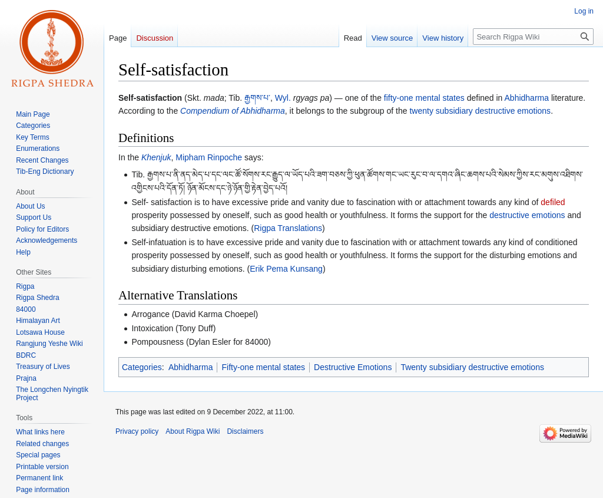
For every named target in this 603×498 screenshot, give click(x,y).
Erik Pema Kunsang (286, 268)
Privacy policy (136, 431)
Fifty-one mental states (263, 367)
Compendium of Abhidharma (232, 111)
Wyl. (283, 98)
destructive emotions (527, 215)
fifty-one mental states (424, 98)
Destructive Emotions (353, 367)
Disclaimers (245, 431)
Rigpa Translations (288, 228)
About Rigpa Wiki (192, 431)
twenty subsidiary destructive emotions (480, 111)
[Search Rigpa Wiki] (533, 36)
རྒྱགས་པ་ (257, 98)
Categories (142, 367)
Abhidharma (527, 98)
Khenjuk (156, 157)
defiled (553, 202)
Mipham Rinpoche (208, 157)
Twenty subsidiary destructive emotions (472, 367)
